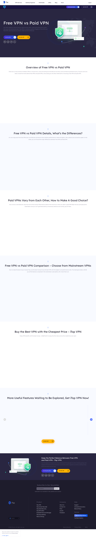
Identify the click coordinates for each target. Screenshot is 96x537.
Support (76, 505)
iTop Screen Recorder (42, 506)
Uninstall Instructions (79, 506)
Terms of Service (67, 527)
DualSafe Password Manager (44, 512)
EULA (86, 527)
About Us (62, 505)
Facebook (62, 512)
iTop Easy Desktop (41, 514)
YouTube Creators (78, 518)
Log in (89, 2)
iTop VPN (39, 505)
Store (62, 2)
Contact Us (62, 506)
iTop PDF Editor (40, 510)
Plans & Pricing (40, 516)
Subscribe (56, 488)
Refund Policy (77, 508)
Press (61, 508)
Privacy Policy (78, 527)
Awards (61, 510)
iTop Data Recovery (41, 508)
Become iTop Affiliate (81, 515)
